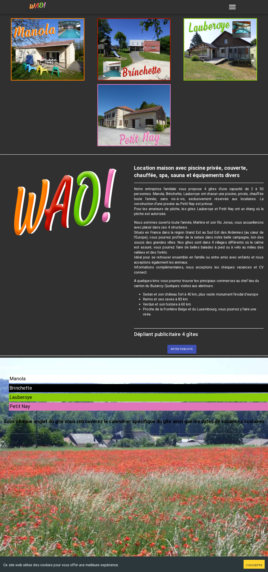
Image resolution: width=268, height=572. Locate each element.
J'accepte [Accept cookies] (254, 565)
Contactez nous (184, 516)
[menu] (232, 7)
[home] (37, 7)
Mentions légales (83, 534)
